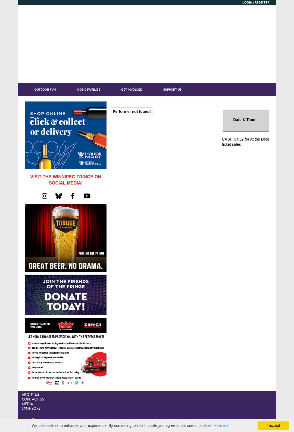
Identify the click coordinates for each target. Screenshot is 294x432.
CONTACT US (33, 399)
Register (262, 2)
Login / (248, 2)
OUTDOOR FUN (45, 89)
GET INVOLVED (131, 89)
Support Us (172, 89)
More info (221, 425)
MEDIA (27, 404)
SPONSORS (31, 409)
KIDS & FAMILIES (88, 89)
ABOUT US (30, 395)
